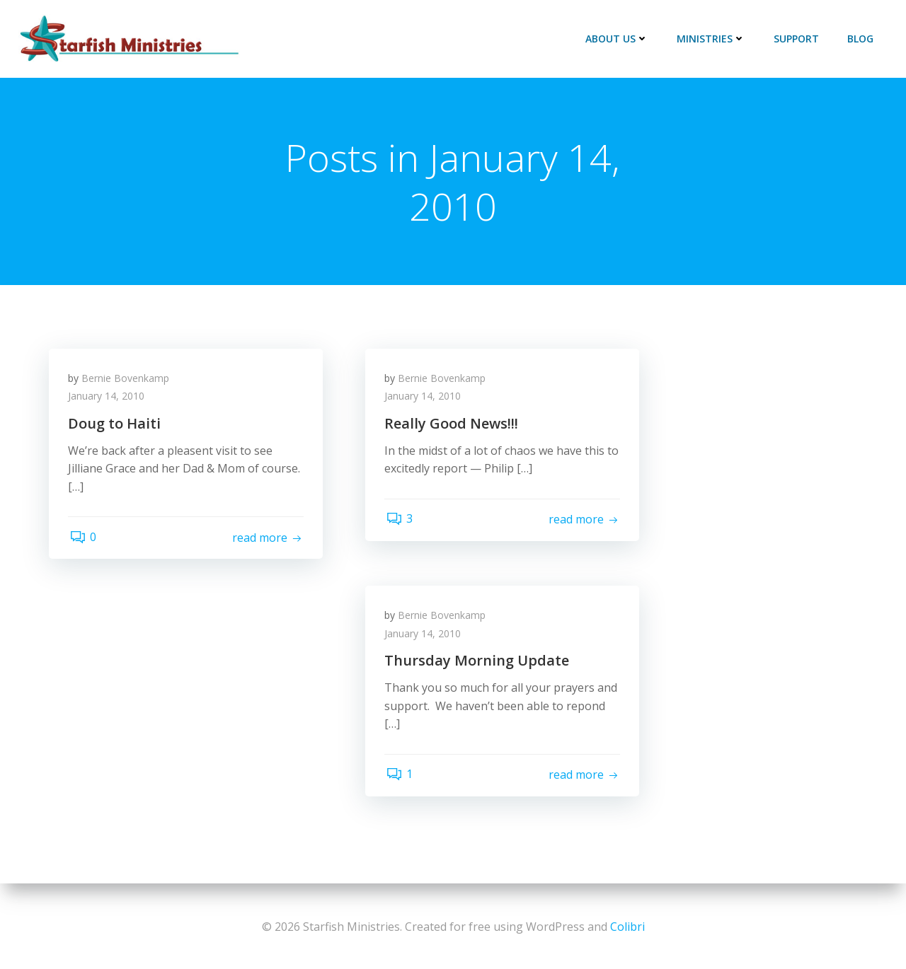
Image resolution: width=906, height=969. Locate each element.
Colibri (627, 926)
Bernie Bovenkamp (127, 381)
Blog (862, 38)
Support (797, 38)
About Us (618, 38)
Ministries (712, 38)
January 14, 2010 (108, 399)
